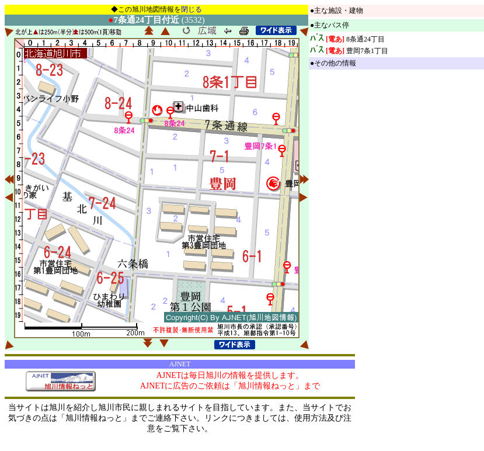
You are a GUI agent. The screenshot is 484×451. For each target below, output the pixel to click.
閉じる (191, 9)
